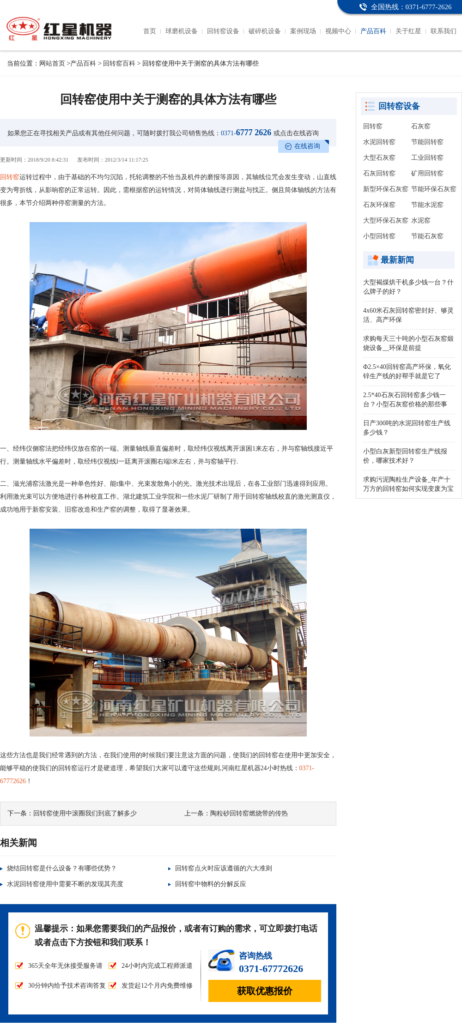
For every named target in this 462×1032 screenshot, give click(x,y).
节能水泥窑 (427, 204)
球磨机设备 (181, 31)
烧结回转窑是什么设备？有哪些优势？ (62, 868)
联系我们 (443, 31)
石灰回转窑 (379, 173)
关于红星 (408, 31)
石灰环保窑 (379, 204)
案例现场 (303, 31)
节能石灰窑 (427, 236)
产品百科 (373, 31)
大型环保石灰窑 (385, 220)
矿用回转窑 (427, 173)
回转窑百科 (119, 63)
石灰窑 (421, 126)
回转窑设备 (223, 31)
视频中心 (338, 31)
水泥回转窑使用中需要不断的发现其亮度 (65, 884)
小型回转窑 (379, 236)
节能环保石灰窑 (433, 189)
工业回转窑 (427, 157)
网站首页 (52, 63)
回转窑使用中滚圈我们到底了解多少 (85, 813)
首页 (149, 31)
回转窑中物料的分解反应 (210, 884)
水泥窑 (421, 220)
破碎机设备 (265, 31)
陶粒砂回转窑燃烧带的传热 (249, 813)
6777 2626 (246, 132)
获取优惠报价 (264, 991)
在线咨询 (307, 146)
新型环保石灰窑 (385, 189)
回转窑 (9, 177)
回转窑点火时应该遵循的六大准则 (223, 868)
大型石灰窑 (379, 157)
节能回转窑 (427, 142)
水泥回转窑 (379, 142)
